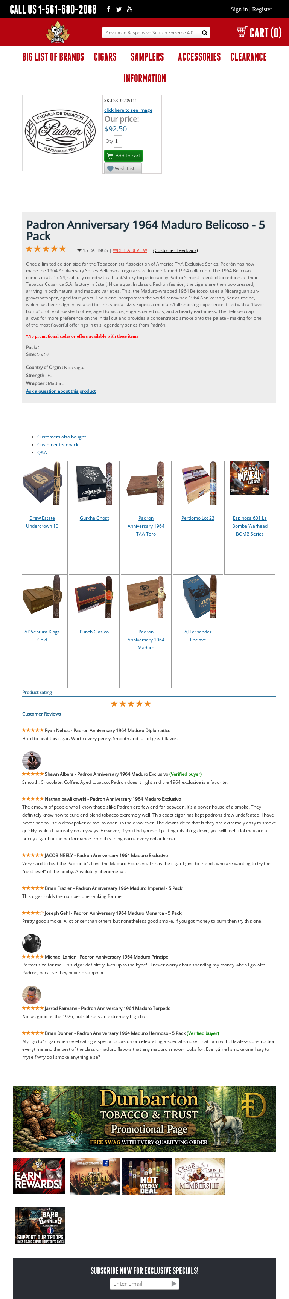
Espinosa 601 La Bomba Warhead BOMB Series (250, 526)
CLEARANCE (248, 56)
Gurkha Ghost (94, 518)
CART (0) (259, 32)
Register (262, 9)
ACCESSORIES (199, 56)
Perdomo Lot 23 (197, 518)
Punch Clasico (94, 632)
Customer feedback (57, 444)
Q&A (42, 452)
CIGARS (105, 56)
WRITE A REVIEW (130, 250)
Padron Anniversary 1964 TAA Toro (146, 526)
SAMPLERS (147, 56)
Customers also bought (61, 437)
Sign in (239, 9)
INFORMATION (144, 78)
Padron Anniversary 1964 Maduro (146, 640)
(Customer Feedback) (175, 250)
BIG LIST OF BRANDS (53, 56)
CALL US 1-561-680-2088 (53, 9)
